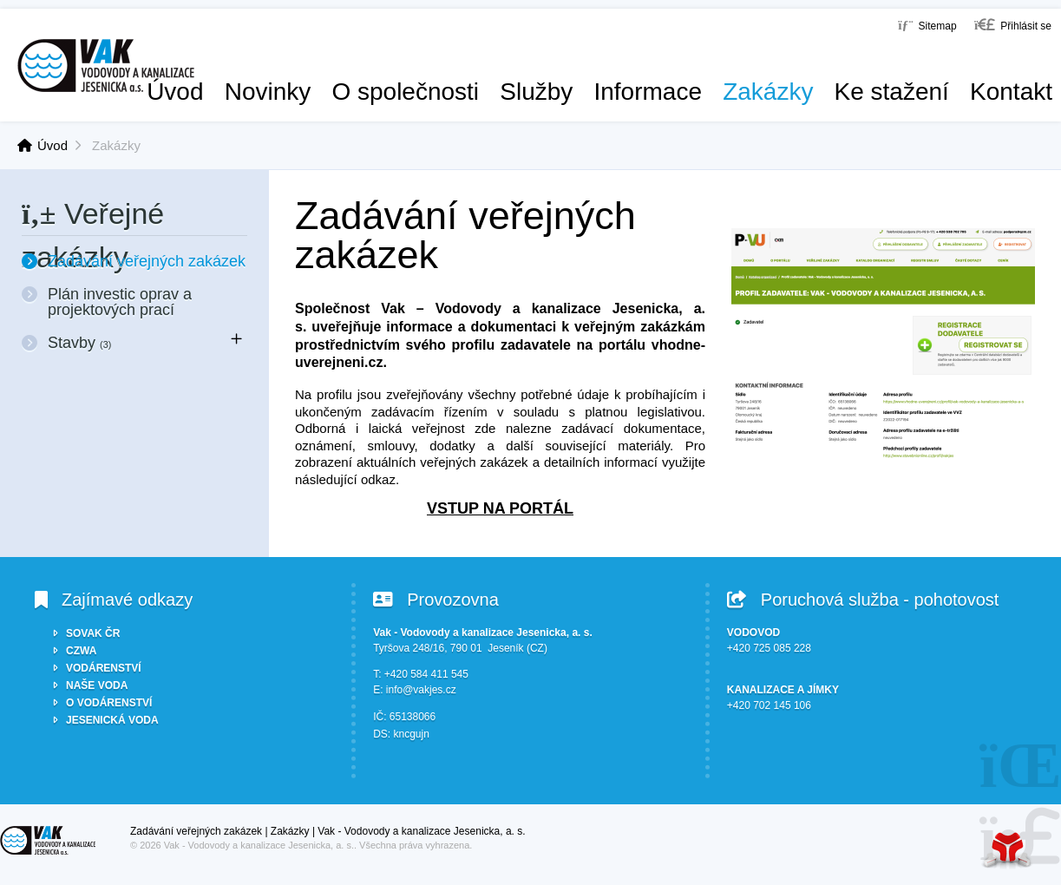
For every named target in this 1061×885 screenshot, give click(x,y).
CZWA (81, 651)
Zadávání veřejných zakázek (147, 261)
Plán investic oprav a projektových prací (120, 301)
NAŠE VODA (97, 685)
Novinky (268, 92)
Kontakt (1011, 92)
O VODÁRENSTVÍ (109, 703)
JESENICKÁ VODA (112, 720)
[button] (1013, 25)
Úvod (105, 65)
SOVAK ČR (93, 633)
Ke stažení (892, 92)
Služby (536, 92)
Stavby (79, 342)
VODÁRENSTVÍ (103, 668)
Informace (647, 92)
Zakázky (768, 92)
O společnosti (405, 92)
